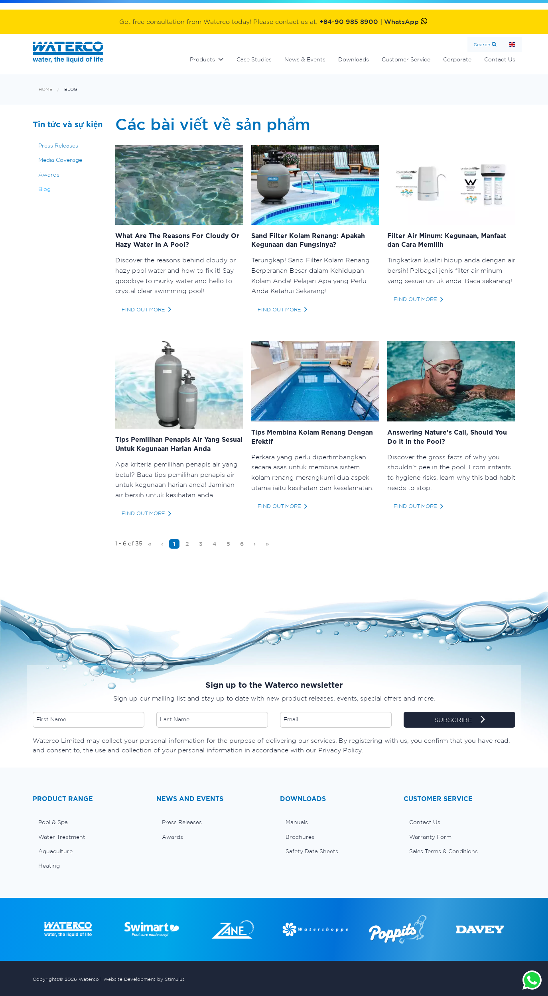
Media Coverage (60, 160)
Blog (70, 89)
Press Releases (58, 145)
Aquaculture (55, 851)
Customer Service (406, 59)
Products (202, 59)
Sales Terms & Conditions (443, 851)
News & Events (304, 59)
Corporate (457, 59)
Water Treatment (61, 837)
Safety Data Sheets (312, 851)
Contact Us (499, 59)
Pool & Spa (53, 822)
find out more (143, 310)
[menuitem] (149, 544)
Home (512, 44)
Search (482, 44)
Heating (49, 865)
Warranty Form (430, 837)
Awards (48, 174)
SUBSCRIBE (459, 720)
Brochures (300, 837)
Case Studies (254, 59)
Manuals (297, 822)
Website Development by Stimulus (144, 979)
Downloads (353, 59)
